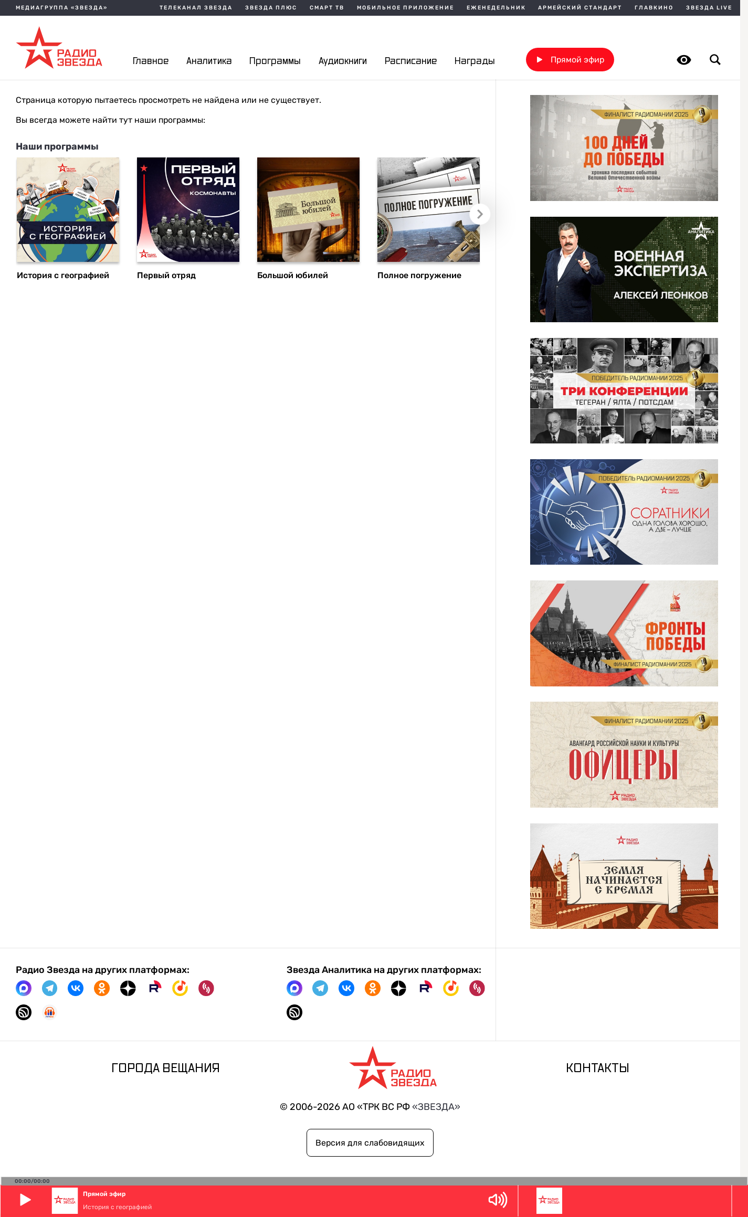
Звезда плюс (271, 7)
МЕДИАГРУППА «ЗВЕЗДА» (62, 7)
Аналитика (209, 61)
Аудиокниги (343, 61)
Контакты (597, 1069)
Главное (150, 61)
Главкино (654, 7)
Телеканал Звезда (196, 7)
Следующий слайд (481, 215)
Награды (475, 61)
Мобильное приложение (405, 7)
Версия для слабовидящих (370, 1143)
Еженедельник (496, 7)
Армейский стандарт (580, 7)
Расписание (411, 61)
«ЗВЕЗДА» (436, 1106)
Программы (275, 61)
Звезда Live (709, 7)
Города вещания (165, 1069)
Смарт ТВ (327, 7)
